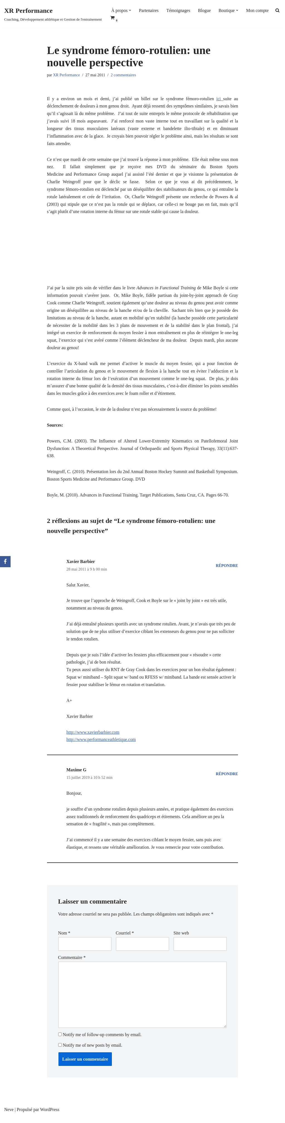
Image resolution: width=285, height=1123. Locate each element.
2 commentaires (124, 75)
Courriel (125, 939)
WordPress (49, 1116)
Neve (9, 1116)
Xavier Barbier (81, 565)
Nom (64, 939)
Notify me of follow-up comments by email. (102, 1041)
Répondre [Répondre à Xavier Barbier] (227, 569)
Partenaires (149, 10)
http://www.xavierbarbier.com (93, 737)
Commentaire (72, 963)
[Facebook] (5, 561)
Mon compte (258, 10)
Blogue (204, 10)
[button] (130, 10)
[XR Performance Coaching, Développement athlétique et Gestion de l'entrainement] (53, 14)
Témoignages (179, 10)
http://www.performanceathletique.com (101, 745)
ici (219, 99)
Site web (181, 939)
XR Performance (66, 75)
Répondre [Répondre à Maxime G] (227, 779)
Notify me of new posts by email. (92, 1051)
